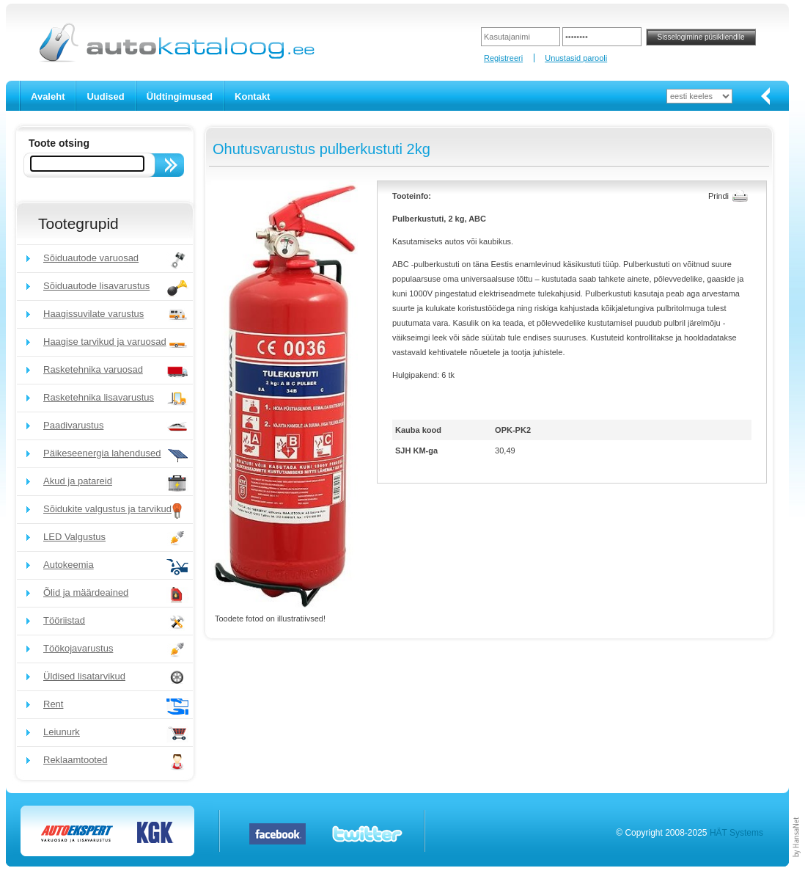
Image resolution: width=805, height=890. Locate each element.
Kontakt (252, 96)
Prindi (718, 196)
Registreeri (503, 58)
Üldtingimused (180, 96)
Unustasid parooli (576, 58)
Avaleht (48, 96)
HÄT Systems (736, 833)
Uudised (105, 96)
